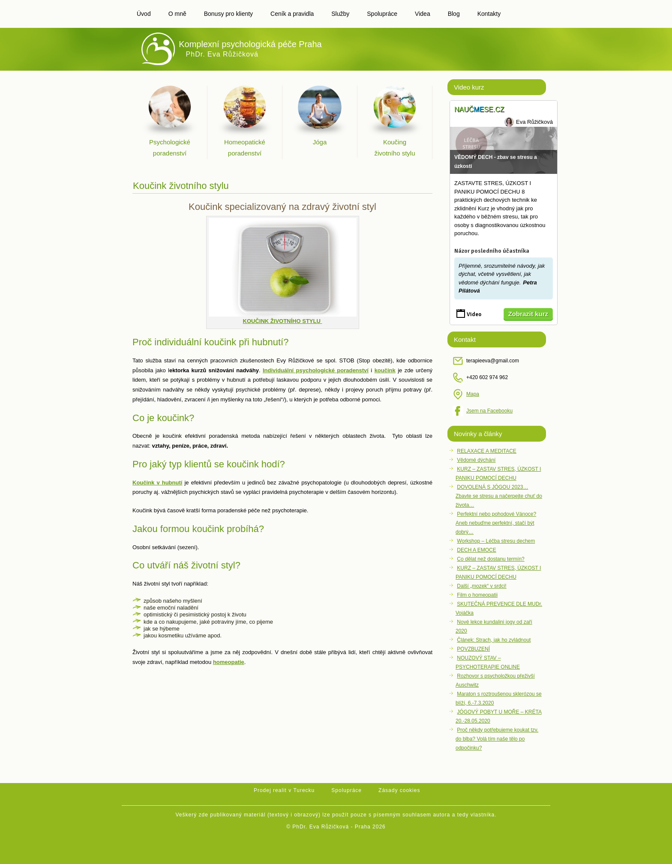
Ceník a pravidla (292, 13)
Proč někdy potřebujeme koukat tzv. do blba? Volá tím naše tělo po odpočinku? (497, 739)
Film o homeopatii (477, 595)
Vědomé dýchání (476, 460)
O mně (177, 13)
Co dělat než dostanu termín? (490, 559)
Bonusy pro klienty (228, 13)
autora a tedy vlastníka (464, 815)
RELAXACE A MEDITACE (486, 451)
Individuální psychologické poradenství (316, 370)
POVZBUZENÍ (473, 649)
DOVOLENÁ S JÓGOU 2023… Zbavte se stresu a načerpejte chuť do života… (499, 496)
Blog (454, 13)
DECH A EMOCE (476, 550)
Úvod (144, 13)
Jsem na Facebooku (489, 411)
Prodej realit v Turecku (284, 790)
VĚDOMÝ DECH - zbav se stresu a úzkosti (495, 161)
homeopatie (228, 662)
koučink (385, 370)
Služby (340, 13)
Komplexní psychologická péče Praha (250, 44)
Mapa (472, 394)
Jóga (320, 142)
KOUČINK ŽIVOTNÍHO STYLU (282, 321)
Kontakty (489, 13)
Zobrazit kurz (528, 313)
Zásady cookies (399, 790)
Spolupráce (382, 13)
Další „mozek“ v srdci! (481, 586)
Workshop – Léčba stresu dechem (496, 541)
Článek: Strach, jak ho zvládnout (494, 640)
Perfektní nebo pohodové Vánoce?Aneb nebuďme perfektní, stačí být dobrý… (496, 523)
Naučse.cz (479, 109)
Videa (422, 13)
